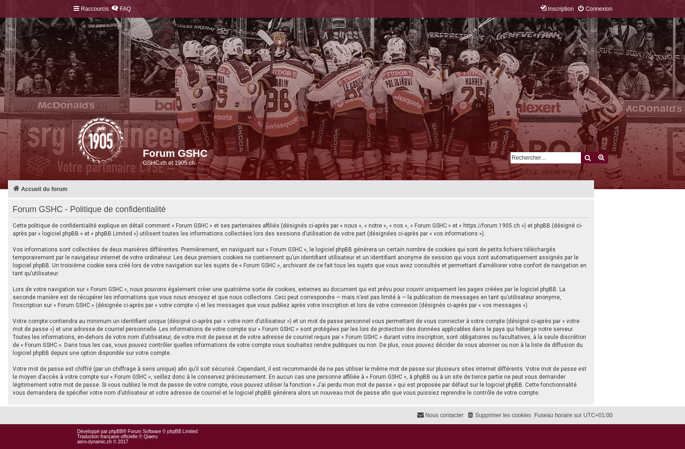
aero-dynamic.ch (94, 441)
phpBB (116, 431)
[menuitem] (121, 9)
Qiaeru (150, 436)
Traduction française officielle (107, 436)
